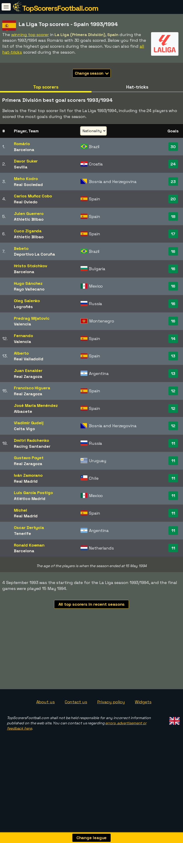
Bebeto (21, 248)
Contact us (76, 731)
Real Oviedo (25, 201)
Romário (22, 143)
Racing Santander (32, 446)
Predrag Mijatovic (31, 318)
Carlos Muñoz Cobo (33, 196)
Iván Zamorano (28, 475)
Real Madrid (26, 481)
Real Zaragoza (28, 376)
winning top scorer (30, 34)
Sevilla (20, 167)
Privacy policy (111, 731)
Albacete (23, 411)
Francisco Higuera (32, 387)
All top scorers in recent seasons (91, 604)
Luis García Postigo (33, 492)
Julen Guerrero (29, 213)
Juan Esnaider (28, 370)
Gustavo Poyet (29, 457)
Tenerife (22, 533)
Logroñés (23, 306)
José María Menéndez (36, 405)
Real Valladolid (28, 358)
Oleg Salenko (27, 300)
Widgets (143, 731)
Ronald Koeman (29, 545)
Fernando (23, 335)
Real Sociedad (28, 184)
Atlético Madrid (29, 498)
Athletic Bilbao (29, 219)
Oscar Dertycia (29, 527)
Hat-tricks (137, 87)
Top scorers (45, 87)
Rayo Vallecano (29, 289)
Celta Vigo (24, 428)
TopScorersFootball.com (60, 8)
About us (45, 731)
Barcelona (24, 149)
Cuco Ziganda (28, 230)
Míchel (20, 510)
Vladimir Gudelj (29, 422)
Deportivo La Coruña (34, 254)
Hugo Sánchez (28, 283)
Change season (92, 73)
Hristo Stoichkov (30, 265)
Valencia (22, 324)
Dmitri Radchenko (31, 440)
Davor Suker (26, 161)
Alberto (21, 353)
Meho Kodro (26, 178)
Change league (91, 837)
